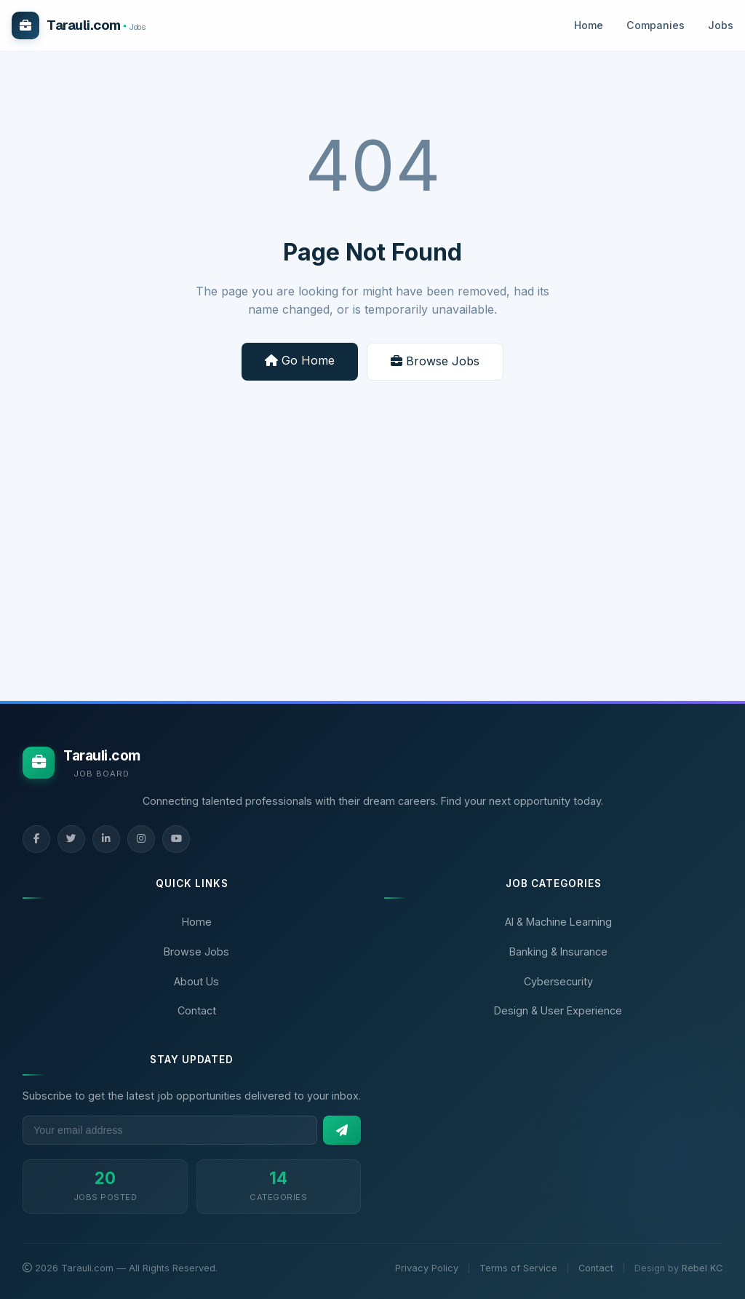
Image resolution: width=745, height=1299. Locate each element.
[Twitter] (71, 839)
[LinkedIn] (106, 839)
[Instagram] (141, 839)
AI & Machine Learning (558, 921)
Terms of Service (518, 1268)
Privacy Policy (426, 1268)
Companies (655, 25)
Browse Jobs (435, 361)
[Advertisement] (372, 570)
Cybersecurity (558, 981)
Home (588, 25)
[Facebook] (36, 839)
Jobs (720, 25)
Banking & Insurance (558, 951)
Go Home (300, 360)
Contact (197, 1010)
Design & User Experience (558, 1010)
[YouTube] (176, 839)
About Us (196, 981)
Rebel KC (702, 1268)
